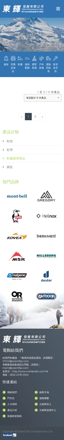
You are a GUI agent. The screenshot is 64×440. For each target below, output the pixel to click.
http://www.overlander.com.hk (30, 371)
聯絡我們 (10, 392)
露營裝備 (34, 62)
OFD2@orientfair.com (16, 361)
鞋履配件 (31, 34)
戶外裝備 (41, 62)
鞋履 (20, 34)
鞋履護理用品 (47, 34)
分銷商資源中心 (45, 410)
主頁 (11, 34)
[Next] (42, 116)
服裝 (6, 60)
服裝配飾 (27, 62)
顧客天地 (42, 392)
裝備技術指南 (12, 416)
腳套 (8, 167)
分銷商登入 (43, 404)
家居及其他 (55, 64)
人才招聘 (10, 404)
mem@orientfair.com (15, 368)
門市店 (9, 398)
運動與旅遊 (48, 64)
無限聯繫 (42, 398)
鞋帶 (8, 150)
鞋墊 (8, 141)
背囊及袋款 (13, 64)
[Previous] (21, 116)
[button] (42, 98)
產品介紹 (10, 410)
